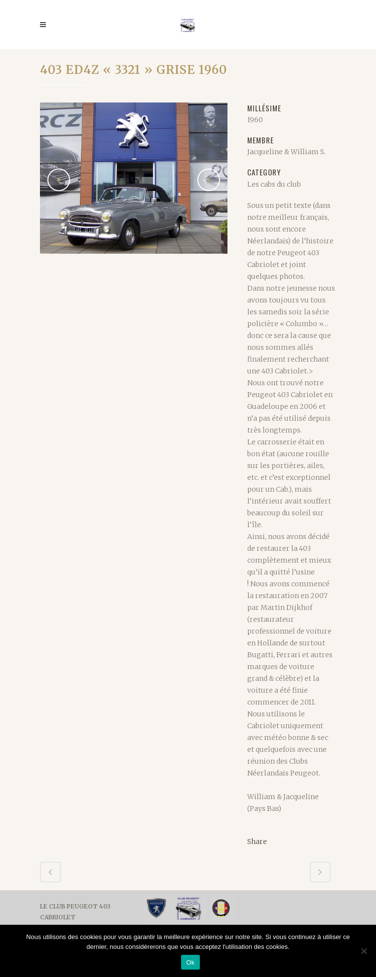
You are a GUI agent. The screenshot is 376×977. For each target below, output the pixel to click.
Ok (190, 962)
